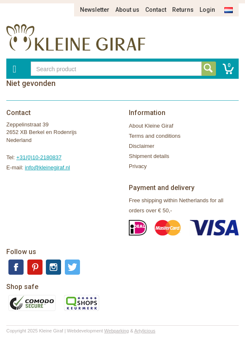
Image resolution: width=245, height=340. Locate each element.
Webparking (116, 330)
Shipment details (149, 156)
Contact (155, 9)
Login (207, 9)
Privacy (138, 166)
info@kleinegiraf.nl (47, 167)
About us (127, 9)
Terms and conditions (155, 136)
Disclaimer (141, 146)
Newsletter (94, 9)
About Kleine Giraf (151, 126)
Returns (183, 9)
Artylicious (144, 330)
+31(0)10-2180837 (38, 157)
